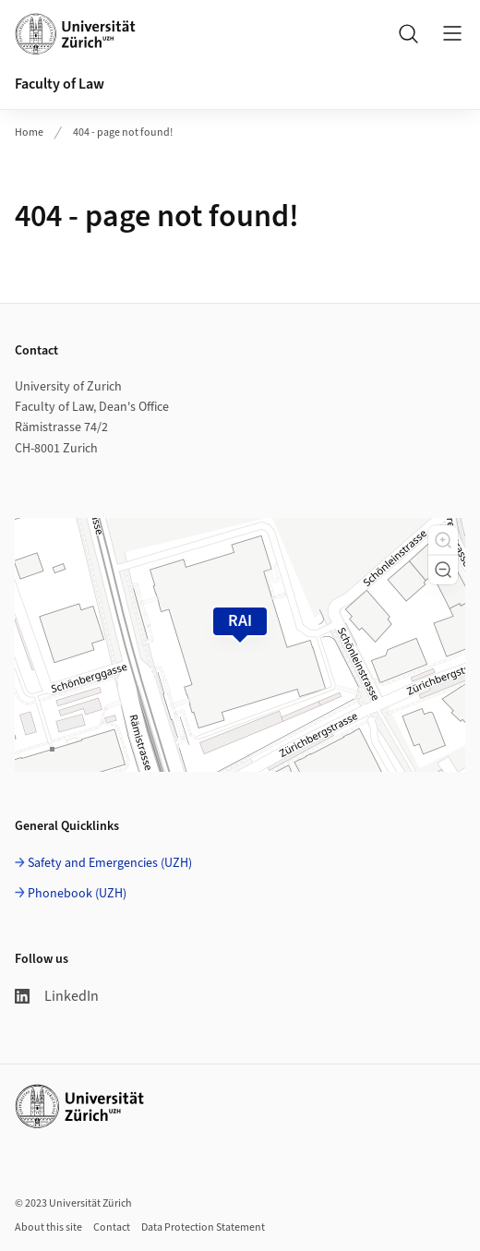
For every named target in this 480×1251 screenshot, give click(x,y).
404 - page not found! (123, 132)
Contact (111, 1227)
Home (29, 132)
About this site (48, 1227)
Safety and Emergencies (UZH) (110, 863)
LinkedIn (57, 996)
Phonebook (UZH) (77, 893)
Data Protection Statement (203, 1227)
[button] (443, 540)
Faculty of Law (59, 84)
